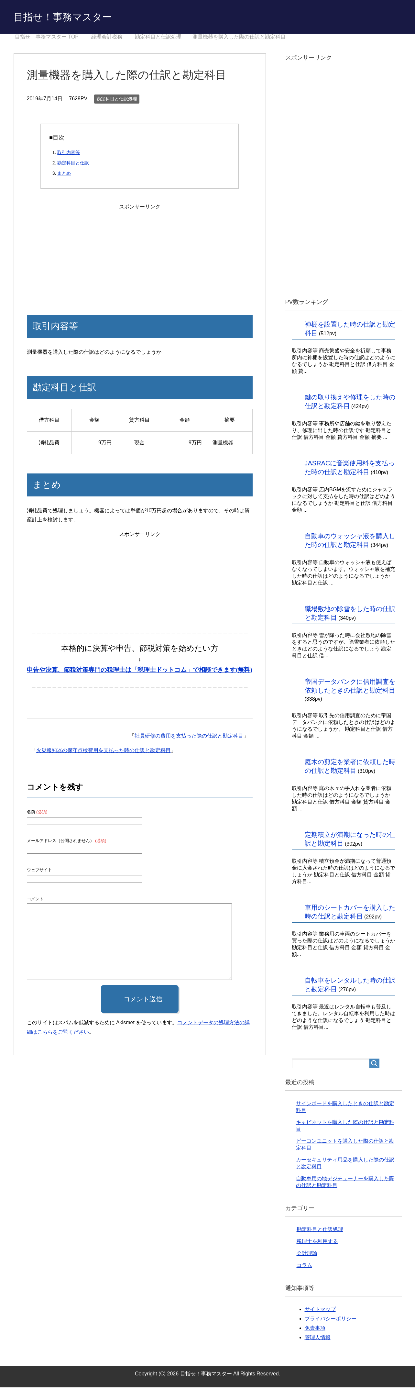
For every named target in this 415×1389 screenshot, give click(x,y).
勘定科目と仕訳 (73, 164)
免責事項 (315, 1329)
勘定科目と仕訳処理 (116, 100)
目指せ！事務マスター (72, 17)
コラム (304, 1267)
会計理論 (307, 1255)
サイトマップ (320, 1311)
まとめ (64, 174)
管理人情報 (318, 1339)
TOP (47, 38)
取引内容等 (68, 154)
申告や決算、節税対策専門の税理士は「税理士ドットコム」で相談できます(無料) (139, 671)
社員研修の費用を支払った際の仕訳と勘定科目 (189, 737)
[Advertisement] (139, 253)
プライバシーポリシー (330, 1320)
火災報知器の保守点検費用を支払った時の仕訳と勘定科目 (103, 752)
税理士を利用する (317, 1243)
